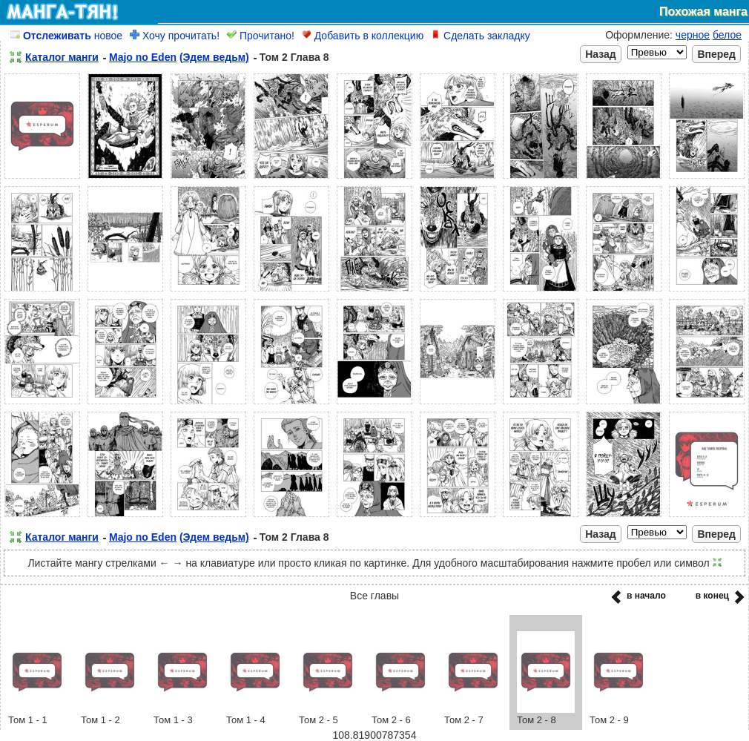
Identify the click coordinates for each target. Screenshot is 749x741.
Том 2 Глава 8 (294, 57)
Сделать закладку (480, 36)
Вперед (716, 54)
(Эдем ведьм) (214, 57)
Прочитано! (260, 36)
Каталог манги (62, 57)
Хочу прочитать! (175, 36)
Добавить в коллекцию (362, 36)
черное (693, 35)
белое (727, 35)
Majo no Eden (142, 57)
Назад (600, 54)
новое (66, 36)
